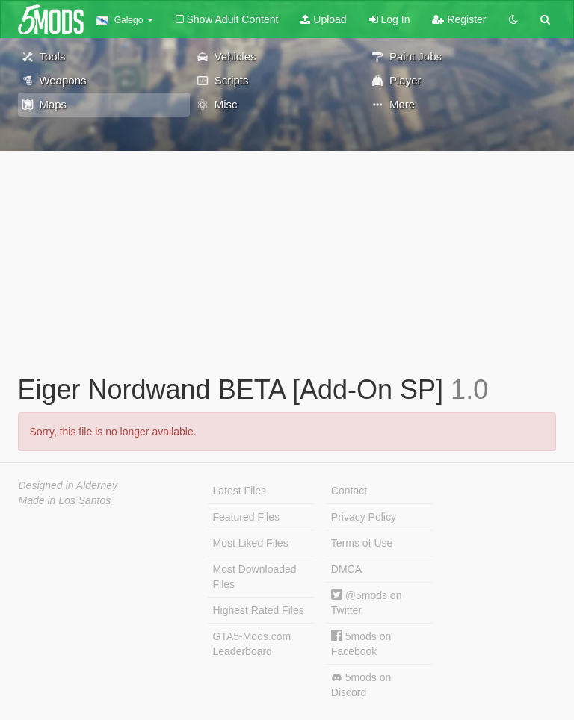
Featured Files (246, 517)
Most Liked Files (250, 543)
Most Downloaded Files (255, 576)
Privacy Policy (363, 517)
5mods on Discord (361, 684)
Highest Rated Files (258, 610)
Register (459, 19)
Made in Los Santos (65, 500)
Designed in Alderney (68, 485)
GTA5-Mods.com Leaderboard (252, 643)
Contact (349, 491)
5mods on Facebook (361, 643)
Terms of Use (361, 543)
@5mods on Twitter (366, 602)
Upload (323, 19)
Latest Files (240, 491)
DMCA (346, 569)
